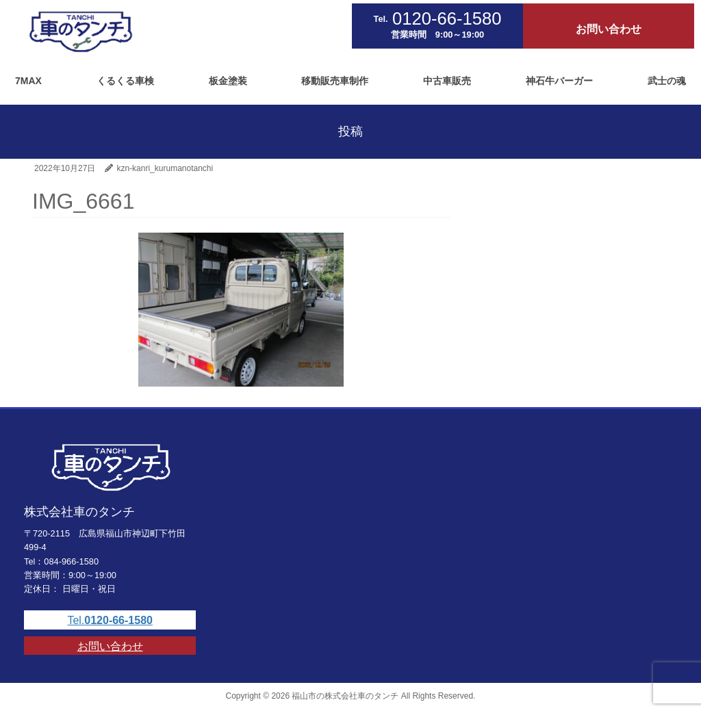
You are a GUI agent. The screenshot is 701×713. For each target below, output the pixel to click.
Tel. (110, 620)
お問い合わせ (110, 646)
